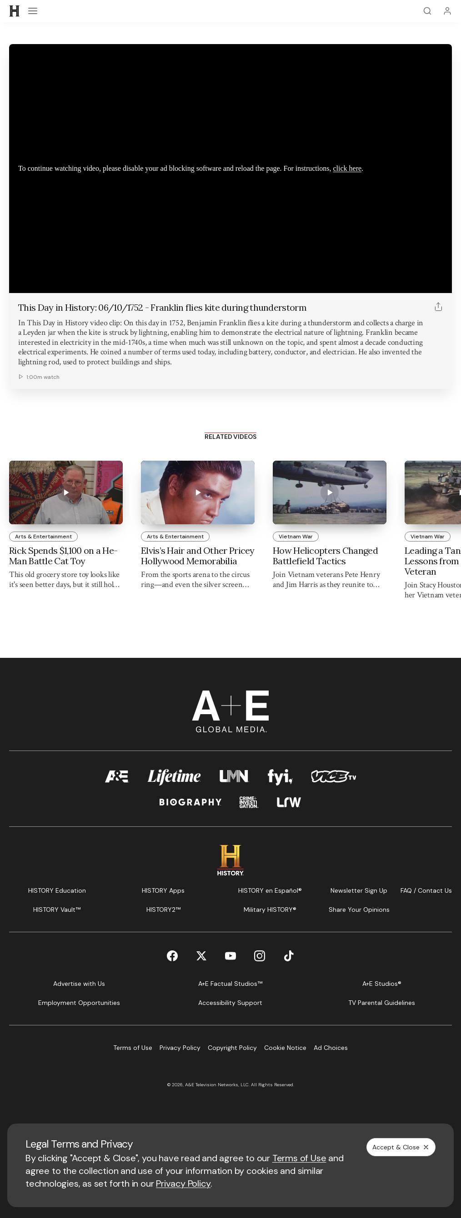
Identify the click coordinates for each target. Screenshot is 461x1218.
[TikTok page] (288, 955)
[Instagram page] (259, 955)
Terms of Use (299, 1158)
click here (347, 168)
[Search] (427, 10)
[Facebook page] (172, 955)
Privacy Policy (183, 1183)
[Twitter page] (201, 955)
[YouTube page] (230, 955)
